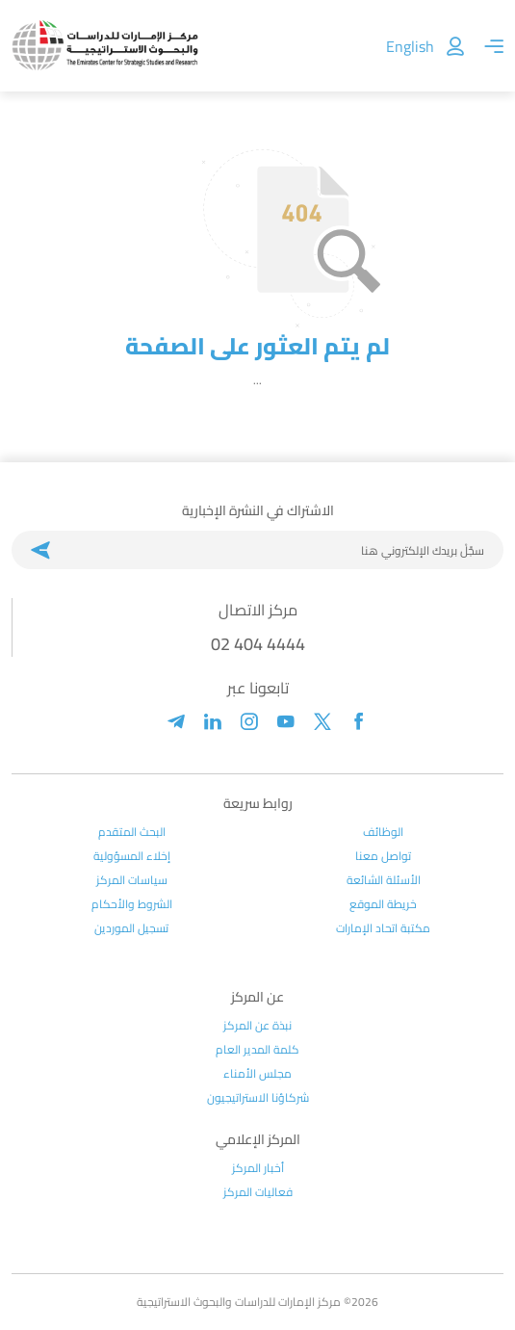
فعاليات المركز (258, 1192)
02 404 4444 (258, 644)
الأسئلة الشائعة (384, 880)
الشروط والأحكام (131, 904)
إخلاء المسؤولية (131, 856)
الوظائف (383, 832)
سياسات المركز (131, 880)
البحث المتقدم (132, 832)
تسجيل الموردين (131, 928)
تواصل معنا (383, 856)
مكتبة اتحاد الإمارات (383, 928)
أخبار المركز (258, 1168)
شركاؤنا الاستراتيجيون (258, 1098)
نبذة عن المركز (257, 1025)
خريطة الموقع (383, 904)
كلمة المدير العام (257, 1049)
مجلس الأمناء (257, 1073)
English (410, 46)
